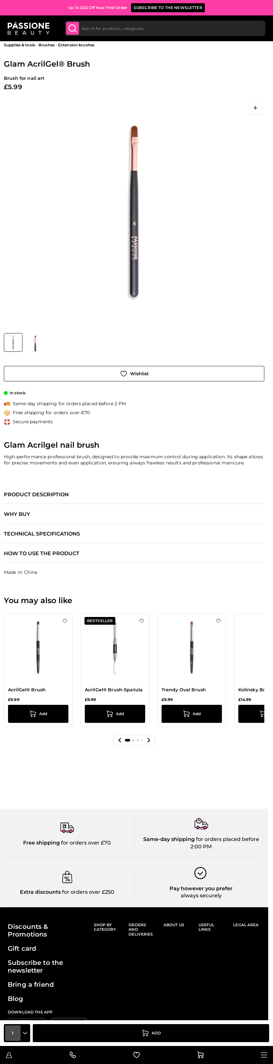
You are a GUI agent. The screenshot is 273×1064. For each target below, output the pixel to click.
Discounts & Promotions (28, 930)
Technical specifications (42, 534)
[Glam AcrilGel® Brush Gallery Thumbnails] (24, 342)
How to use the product (41, 553)
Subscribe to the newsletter (35, 966)
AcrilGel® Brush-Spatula (114, 690)
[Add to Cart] (151, 1033)
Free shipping (41, 843)
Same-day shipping (169, 839)
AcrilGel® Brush (27, 690)
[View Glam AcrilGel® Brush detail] (35, 342)
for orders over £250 (87, 892)
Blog (15, 999)
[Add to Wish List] (134, 373)
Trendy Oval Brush (184, 690)
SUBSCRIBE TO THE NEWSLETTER (168, 7)
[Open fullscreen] (255, 107)
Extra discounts (40, 892)
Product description (36, 494)
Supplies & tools (19, 44)
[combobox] (165, 28)
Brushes (47, 44)
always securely (201, 895)
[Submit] (72, 28)
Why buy (17, 514)
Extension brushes (76, 44)
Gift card (22, 948)
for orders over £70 (85, 843)
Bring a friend (31, 984)
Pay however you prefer (201, 888)
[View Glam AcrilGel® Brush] (13, 342)
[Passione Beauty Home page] (28, 28)
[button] (120, 740)
